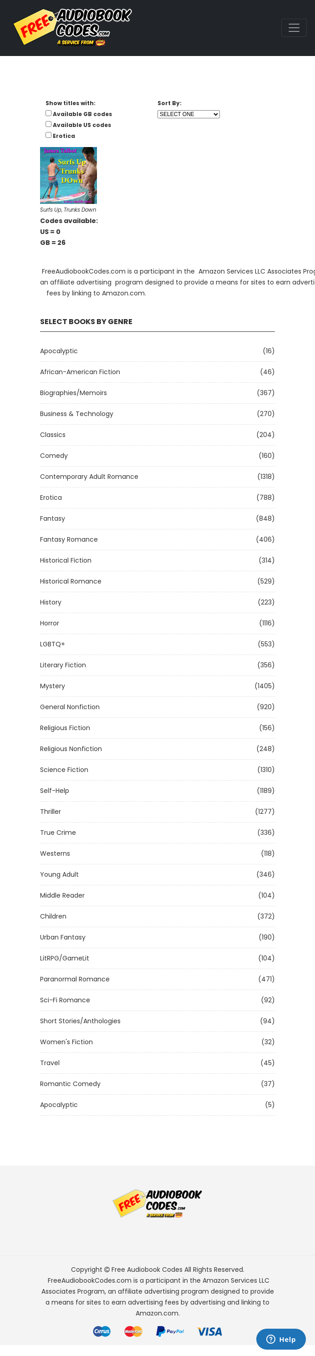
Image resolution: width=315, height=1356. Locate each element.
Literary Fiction (63, 665)
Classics (53, 434)
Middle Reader (62, 895)
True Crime (58, 832)
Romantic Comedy (70, 1083)
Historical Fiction (65, 560)
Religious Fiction (65, 727)
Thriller (50, 811)
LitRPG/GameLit (64, 958)
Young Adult (59, 874)
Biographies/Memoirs (73, 392)
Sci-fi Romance (65, 1000)
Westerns (55, 853)
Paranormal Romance (75, 979)
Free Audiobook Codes (147, 1269)
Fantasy (52, 518)
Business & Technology (76, 413)
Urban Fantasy (63, 937)
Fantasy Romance (69, 539)
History (50, 602)
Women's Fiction (66, 1041)
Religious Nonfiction (71, 748)
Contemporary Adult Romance (89, 476)
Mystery (52, 686)
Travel (50, 1062)
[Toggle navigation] (294, 28)
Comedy (54, 455)
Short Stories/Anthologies (80, 1021)
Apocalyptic (59, 351)
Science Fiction (64, 769)
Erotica (51, 497)
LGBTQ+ (52, 644)
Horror (49, 623)
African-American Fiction (80, 371)
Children (53, 916)
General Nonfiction (70, 706)
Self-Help (54, 790)
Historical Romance (71, 581)
